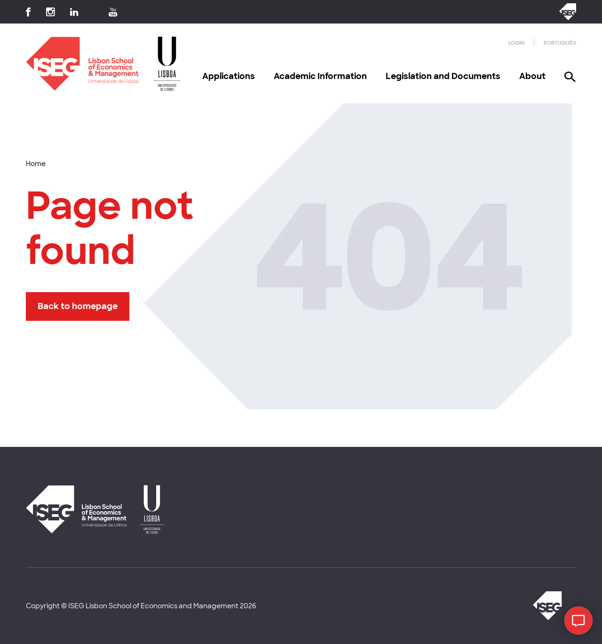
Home (36, 163)
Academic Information (320, 76)
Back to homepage (78, 306)
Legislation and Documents (443, 76)
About (532, 76)
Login (516, 43)
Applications (228, 76)
